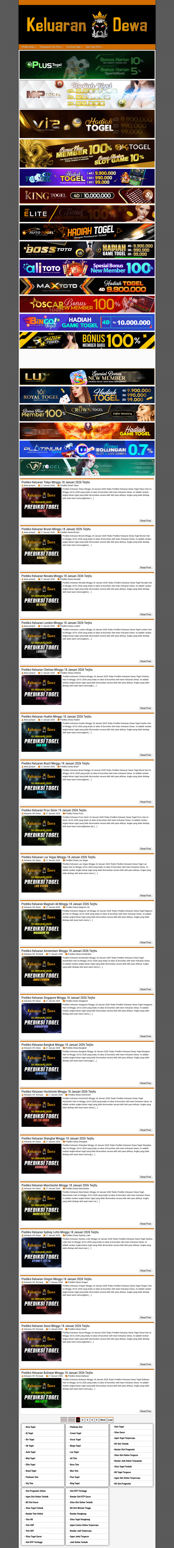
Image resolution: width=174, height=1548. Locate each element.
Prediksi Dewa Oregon (78, 1282)
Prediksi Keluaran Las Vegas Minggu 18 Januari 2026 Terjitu (58, 857)
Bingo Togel (75, 1445)
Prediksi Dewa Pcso (74, 813)
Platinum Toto (32, 1477)
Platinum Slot (76, 1427)
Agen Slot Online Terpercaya (127, 1478)
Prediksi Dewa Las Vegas (77, 860)
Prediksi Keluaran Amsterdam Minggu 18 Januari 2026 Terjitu (59, 951)
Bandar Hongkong (78, 1513)
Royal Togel (31, 1471)
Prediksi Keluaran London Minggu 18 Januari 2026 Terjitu (57, 623)
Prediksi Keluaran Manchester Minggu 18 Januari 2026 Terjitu (59, 1185)
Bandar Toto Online (34, 1513)
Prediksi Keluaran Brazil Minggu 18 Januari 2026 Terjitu (56, 763)
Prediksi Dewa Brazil (69, 766)
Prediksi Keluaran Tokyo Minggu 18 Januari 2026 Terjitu (56, 482)
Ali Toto (73, 1458)
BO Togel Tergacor (122, 1472)
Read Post (145, 520)
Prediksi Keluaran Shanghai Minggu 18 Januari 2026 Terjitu (58, 1138)
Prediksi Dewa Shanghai (76, 1141)
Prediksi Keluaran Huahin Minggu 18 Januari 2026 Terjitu (56, 716)
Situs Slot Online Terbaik (81, 1502)
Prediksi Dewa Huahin (70, 720)
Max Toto (74, 1471)
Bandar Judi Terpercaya (81, 1530)
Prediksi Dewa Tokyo (69, 485)
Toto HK (29, 1519)
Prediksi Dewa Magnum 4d (77, 907)
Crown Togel (75, 1433)
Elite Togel (30, 1464)
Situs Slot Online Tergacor (126, 1455)
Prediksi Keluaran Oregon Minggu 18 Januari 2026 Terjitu (57, 1279)
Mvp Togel (30, 1458)
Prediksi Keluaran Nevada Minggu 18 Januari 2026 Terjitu (57, 576)
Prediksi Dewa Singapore (77, 1001)
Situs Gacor (119, 1432)
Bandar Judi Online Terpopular (128, 1461)
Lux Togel (74, 1452)
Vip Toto (29, 1483)
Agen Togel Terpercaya (124, 1438)
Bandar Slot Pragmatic (124, 1449)
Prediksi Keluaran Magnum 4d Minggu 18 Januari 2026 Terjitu (59, 904)
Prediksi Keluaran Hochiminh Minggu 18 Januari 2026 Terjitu (59, 1091)
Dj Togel (29, 1433)
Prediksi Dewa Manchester (77, 1188)
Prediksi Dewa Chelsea (70, 673)
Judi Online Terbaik (79, 1542)
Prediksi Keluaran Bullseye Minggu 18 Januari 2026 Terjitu (57, 1373)
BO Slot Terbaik (121, 1443)
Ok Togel (30, 1445)
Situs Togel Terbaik (123, 1466)
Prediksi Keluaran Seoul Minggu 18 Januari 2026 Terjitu (56, 1326)
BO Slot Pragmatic (122, 1483)
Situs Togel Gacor (34, 1536)
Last (124, 1420)
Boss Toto (74, 1464)
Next (109, 1420)
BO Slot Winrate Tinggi (80, 1508)
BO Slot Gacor (32, 1502)
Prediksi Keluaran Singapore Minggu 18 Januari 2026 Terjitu (58, 997)
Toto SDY (30, 1530)
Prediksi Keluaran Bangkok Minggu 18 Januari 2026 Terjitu (57, 1044)
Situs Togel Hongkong (80, 1519)
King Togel (75, 1483)
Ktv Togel (30, 1439)
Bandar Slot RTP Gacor (80, 1496)
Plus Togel (75, 1477)
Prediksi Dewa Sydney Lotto (78, 1235)
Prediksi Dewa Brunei (69, 532)
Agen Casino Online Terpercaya (84, 1525)
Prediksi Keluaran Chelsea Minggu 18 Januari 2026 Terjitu (57, 669)
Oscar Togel (75, 1439)
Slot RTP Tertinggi (34, 1542)
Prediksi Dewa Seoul (77, 1329)
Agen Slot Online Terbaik (37, 1496)
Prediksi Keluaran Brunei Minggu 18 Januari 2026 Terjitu (56, 529)
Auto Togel (30, 1452)
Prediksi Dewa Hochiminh (79, 1095)
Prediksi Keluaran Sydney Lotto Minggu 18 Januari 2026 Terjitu (60, 1232)
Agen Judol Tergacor (79, 1536)
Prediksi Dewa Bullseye (78, 1376)
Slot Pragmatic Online (36, 1491)
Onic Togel (119, 1426)
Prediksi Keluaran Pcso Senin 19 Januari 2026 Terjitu (54, 810)
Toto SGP (30, 1525)
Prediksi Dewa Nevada (70, 579)
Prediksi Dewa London (70, 626)
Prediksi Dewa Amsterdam (79, 954)
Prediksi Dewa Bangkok (76, 1048)
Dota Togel (30, 1427)
